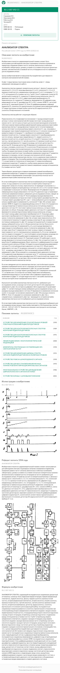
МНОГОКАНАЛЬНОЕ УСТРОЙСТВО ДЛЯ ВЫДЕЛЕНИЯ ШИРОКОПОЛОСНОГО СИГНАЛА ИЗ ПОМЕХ (22, 371)
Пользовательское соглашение (30, 670)
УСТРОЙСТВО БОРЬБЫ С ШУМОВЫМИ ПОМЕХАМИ (21, 376)
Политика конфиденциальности (30, 667)
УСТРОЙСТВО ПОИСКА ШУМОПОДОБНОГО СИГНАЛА (22, 359)
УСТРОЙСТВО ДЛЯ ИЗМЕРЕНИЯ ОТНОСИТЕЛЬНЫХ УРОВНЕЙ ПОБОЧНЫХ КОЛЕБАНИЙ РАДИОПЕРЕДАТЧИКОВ (25, 323)
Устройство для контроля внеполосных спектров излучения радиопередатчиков (24, 329)
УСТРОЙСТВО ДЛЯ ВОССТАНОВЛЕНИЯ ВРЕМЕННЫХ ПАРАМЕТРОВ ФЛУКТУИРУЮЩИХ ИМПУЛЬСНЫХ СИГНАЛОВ (25, 364)
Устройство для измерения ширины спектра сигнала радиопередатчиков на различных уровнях (25, 354)
